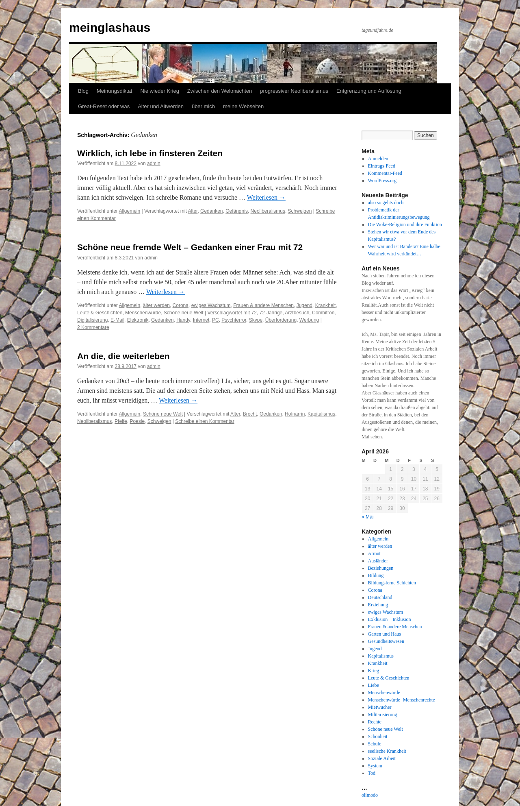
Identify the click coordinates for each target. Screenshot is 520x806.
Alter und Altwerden (161, 106)
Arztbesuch (297, 313)
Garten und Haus (384, 634)
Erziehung (378, 605)
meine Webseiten (243, 106)
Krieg (373, 670)
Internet (201, 320)
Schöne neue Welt (184, 313)
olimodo (370, 795)
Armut (374, 553)
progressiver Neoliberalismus (294, 91)
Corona (180, 305)
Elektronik (138, 320)
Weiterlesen (266, 197)
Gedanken (211, 211)
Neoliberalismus (268, 211)
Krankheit (325, 305)
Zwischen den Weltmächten (219, 91)
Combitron (323, 313)
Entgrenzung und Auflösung (368, 91)
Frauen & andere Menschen (263, 305)
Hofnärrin (295, 414)
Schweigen (300, 211)
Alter (192, 211)
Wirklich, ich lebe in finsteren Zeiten (150, 153)
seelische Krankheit (387, 751)
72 (254, 313)
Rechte (374, 722)
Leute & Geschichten (99, 313)
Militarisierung (382, 714)
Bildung (376, 575)
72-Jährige (271, 313)
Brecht (250, 414)
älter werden (156, 305)
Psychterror (233, 320)
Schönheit (378, 736)
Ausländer (378, 561)
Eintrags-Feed (381, 166)
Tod (372, 773)
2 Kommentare (93, 327)
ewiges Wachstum (211, 305)
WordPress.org (382, 180)
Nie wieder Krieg (159, 91)
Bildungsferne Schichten (392, 583)
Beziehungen (381, 568)
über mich (203, 106)
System (375, 766)
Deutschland (380, 597)
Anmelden (378, 158)
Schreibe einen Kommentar (204, 421)
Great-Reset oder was (104, 106)
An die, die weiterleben (123, 356)
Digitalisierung (92, 320)
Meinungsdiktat (114, 91)
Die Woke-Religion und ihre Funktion (405, 224)
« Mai (367, 517)
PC (215, 320)
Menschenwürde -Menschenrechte (401, 700)
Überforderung (281, 320)
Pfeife (121, 421)
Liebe (373, 685)
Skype (255, 320)
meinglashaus (109, 27)
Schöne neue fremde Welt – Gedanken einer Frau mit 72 (190, 247)
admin (153, 163)
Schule (374, 744)
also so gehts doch (386, 202)
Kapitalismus (321, 414)
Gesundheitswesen (386, 641)
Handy (183, 320)
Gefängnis (236, 211)
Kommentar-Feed (385, 173)
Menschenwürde (143, 313)
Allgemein (130, 211)
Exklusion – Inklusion (389, 619)
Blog (83, 91)
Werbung (309, 320)
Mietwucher (380, 707)
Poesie (137, 421)
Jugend (304, 305)
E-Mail (117, 320)
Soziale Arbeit (382, 758)
